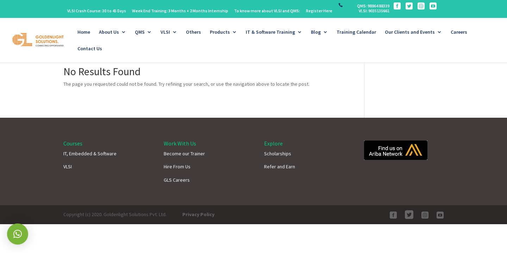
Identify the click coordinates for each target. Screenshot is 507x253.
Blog (316, 32)
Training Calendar (356, 32)
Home (83, 32)
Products (220, 32)
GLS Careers (177, 180)
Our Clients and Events (410, 32)
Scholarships (277, 153)
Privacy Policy (198, 214)
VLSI (165, 32)
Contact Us (89, 49)
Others (193, 32)
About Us (109, 32)
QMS (140, 32)
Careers (459, 32)
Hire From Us (177, 166)
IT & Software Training (270, 32)
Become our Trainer (184, 153)
